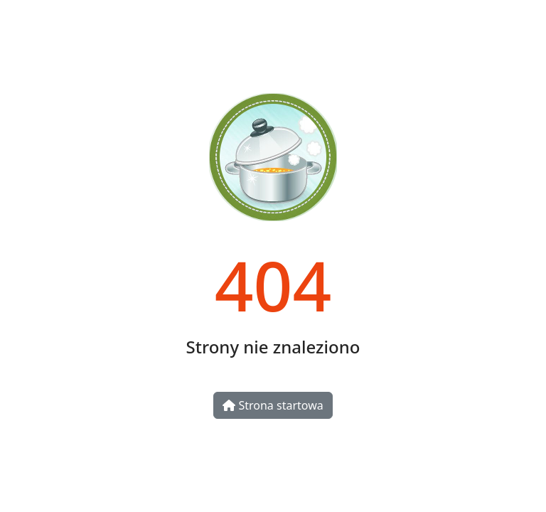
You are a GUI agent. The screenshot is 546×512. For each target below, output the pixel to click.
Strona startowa (273, 405)
